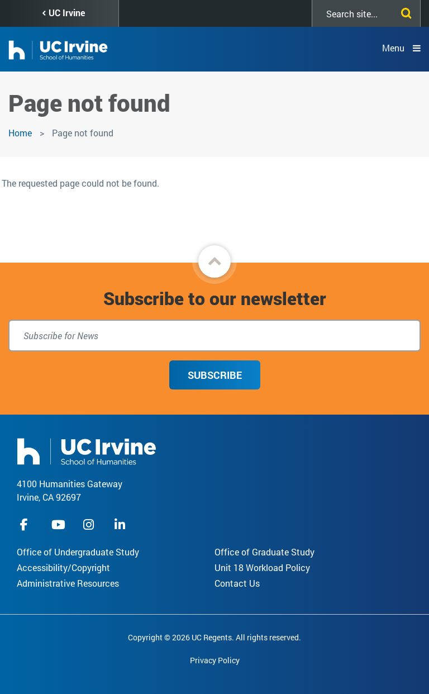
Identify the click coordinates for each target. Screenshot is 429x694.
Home (20, 133)
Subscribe (215, 375)
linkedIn (121, 524)
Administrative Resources (68, 583)
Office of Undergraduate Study (78, 552)
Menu (393, 48)
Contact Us (237, 583)
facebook (27, 524)
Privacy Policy (215, 660)
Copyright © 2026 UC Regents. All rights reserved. (214, 637)
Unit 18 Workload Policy (262, 567)
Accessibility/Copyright (63, 567)
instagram (90, 524)
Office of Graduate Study (264, 552)
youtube (58, 524)
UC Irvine (67, 12)
